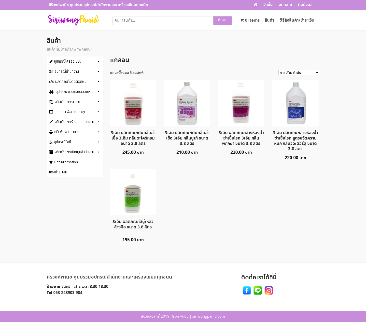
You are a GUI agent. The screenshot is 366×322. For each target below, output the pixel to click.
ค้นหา (222, 20)
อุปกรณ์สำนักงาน (67, 71)
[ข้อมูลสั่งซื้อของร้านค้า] (299, 72)
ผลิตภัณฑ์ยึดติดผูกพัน (70, 81)
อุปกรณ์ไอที (62, 142)
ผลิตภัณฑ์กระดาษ (67, 101)
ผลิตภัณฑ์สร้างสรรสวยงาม (74, 122)
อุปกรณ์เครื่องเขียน (67, 61)
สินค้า (269, 20)
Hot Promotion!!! (67, 162)
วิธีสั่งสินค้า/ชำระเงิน (297, 20)
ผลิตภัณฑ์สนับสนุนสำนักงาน (74, 152)
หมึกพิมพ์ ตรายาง (66, 132)
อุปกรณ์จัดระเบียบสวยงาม (74, 91)
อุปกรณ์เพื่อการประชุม (70, 112)
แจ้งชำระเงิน (58, 172)
